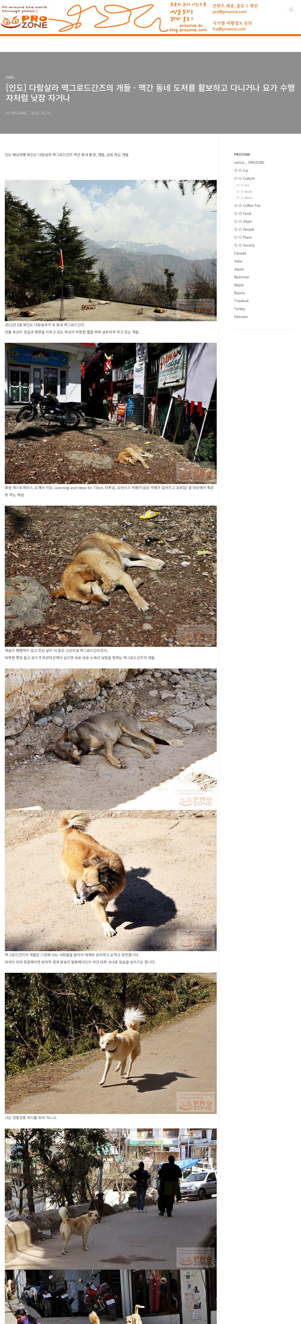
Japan (239, 269)
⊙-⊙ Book (244, 191)
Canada (240, 253)
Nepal (238, 284)
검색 (291, 9)
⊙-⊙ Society (244, 245)
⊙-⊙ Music (244, 197)
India (238, 261)
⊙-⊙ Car (241, 170)
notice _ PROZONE (249, 162)
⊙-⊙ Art (242, 185)
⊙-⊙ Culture (244, 178)
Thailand (241, 300)
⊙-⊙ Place (243, 237)
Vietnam (241, 316)
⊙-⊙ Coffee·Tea (247, 205)
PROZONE (242, 154)
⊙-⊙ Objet (243, 221)
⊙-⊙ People (244, 229)
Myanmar (241, 276)
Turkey (239, 308)
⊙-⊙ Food (242, 213)
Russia (239, 292)
